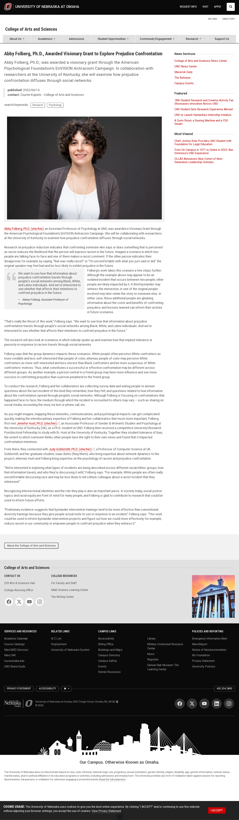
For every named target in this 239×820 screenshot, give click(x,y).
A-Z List (56, 638)
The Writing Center (62, 596)
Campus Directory (109, 655)
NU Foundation (201, 655)
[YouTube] (29, 602)
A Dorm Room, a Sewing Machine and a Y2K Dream (201, 122)
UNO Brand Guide (14, 666)
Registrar (152, 659)
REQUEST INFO (188, 6)
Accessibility (106, 638)
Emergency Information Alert (209, 638)
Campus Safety (107, 660)
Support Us (222, 39)
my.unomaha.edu (14, 660)
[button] (17, 39)
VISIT (205, 6)
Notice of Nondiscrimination (209, 649)
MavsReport (199, 644)
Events (102, 666)
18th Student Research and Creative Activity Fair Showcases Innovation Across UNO (204, 102)
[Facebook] (9, 602)
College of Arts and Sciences (31, 29)
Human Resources (109, 672)
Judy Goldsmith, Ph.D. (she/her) (70, 449)
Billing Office (106, 644)
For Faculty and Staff (64, 583)
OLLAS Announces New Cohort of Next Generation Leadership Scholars (198, 160)
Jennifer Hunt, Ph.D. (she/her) (37, 423)
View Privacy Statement (106, 811)
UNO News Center (185, 66)
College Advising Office (18, 590)
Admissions (76, 39)
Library (151, 638)
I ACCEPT (217, 810)
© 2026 (40, 705)
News (150, 654)
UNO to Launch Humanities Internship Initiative (202, 115)
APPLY (217, 6)
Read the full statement (112, 779)
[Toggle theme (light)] (66, 689)
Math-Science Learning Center (69, 590)
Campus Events (184, 83)
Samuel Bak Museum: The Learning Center (163, 667)
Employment (58, 644)
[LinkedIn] (217, 704)
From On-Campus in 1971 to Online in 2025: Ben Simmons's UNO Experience (203, 151)
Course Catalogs (14, 644)
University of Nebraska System (70, 649)
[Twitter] (19, 602)
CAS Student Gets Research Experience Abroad (203, 109)
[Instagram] (40, 602)
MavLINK (10, 655)
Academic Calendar (16, 638)
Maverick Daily (183, 72)
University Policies (203, 666)
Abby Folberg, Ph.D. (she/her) (24, 228)
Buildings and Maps (110, 649)
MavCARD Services (16, 649)
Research (38, 105)
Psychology (55, 105)
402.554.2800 (224, 688)
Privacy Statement (203, 660)
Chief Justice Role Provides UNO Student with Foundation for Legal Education (202, 142)
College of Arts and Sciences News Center (200, 60)
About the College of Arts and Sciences (31, 545)
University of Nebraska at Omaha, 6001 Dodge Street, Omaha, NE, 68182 (76, 701)
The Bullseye (182, 77)
